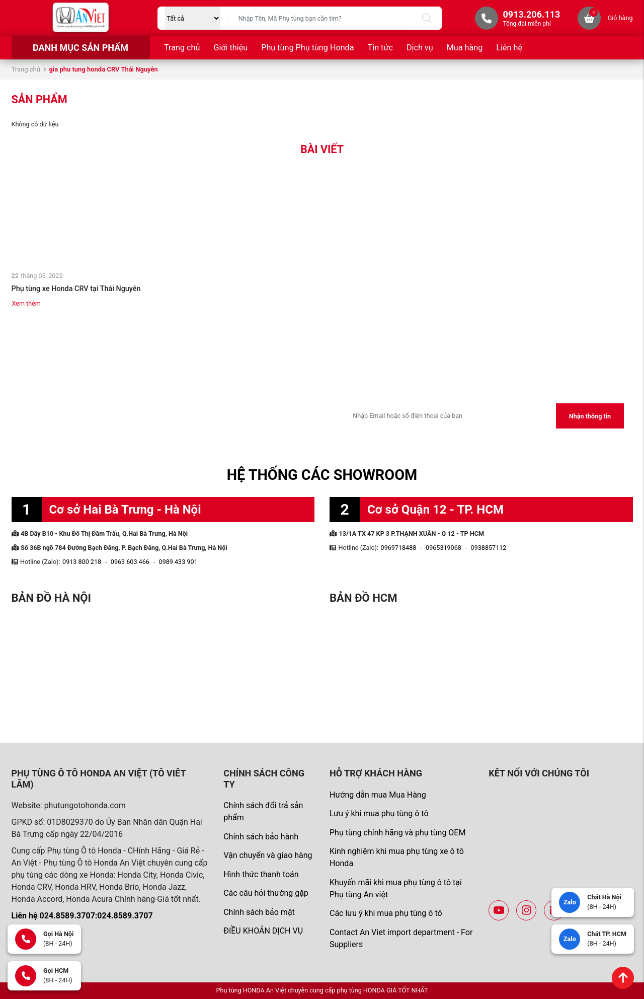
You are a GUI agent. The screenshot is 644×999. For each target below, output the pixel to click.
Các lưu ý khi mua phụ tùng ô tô (386, 913)
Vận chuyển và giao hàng (267, 855)
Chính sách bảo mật (259, 912)
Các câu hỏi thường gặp (265, 893)
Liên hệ (509, 47)
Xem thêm (26, 303)
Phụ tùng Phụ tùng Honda (307, 47)
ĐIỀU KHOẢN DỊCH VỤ (263, 931)
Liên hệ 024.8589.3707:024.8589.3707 (82, 915)
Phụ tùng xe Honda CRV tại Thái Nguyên (76, 288)
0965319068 (443, 547)
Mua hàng (465, 47)
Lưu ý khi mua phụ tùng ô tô (379, 813)
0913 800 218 (81, 561)
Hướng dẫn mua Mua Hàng (378, 795)
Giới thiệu (230, 47)
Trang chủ (182, 47)
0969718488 (399, 547)
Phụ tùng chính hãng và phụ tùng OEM (397, 832)
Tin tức (380, 47)
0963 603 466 (130, 561)
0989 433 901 (178, 561)
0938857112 (489, 547)
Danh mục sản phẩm (80, 47)
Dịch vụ (420, 47)
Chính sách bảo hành (260, 836)
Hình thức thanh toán (260, 874)
